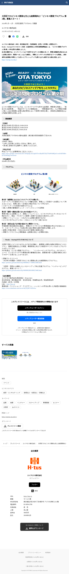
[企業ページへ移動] (34, 464)
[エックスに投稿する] (9, 36)
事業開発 (46, 402)
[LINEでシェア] (17, 36)
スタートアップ (34, 402)
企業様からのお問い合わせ (34, 562)
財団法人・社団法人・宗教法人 (34, 393)
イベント (6, 383)
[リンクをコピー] (27, 36)
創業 (11, 402)
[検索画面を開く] (67, 2)
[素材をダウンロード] (23, 36)
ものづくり (15, 407)
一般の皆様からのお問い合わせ (34, 566)
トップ (5, 443)
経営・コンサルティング (11, 393)
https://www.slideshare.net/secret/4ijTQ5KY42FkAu (19, 288)
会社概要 (21, 552)
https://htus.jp (28, 496)
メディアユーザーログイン (34, 308)
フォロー (34, 484)
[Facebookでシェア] (13, 36)
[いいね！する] (3, 36)
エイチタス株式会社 (29, 443)
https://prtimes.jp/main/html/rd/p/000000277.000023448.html (22, 262)
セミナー (56, 402)
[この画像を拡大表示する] (9, 355)
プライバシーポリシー (34, 552)
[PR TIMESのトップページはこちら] (8, 2)
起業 (4, 402)
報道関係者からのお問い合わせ (34, 557)
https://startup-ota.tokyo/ (9, 60)
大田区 (5, 407)
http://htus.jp (11, 284)
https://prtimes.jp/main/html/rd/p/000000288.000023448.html (22, 270)
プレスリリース (15, 443)
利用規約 (47, 552)
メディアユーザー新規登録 (34, 318)
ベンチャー (21, 402)
